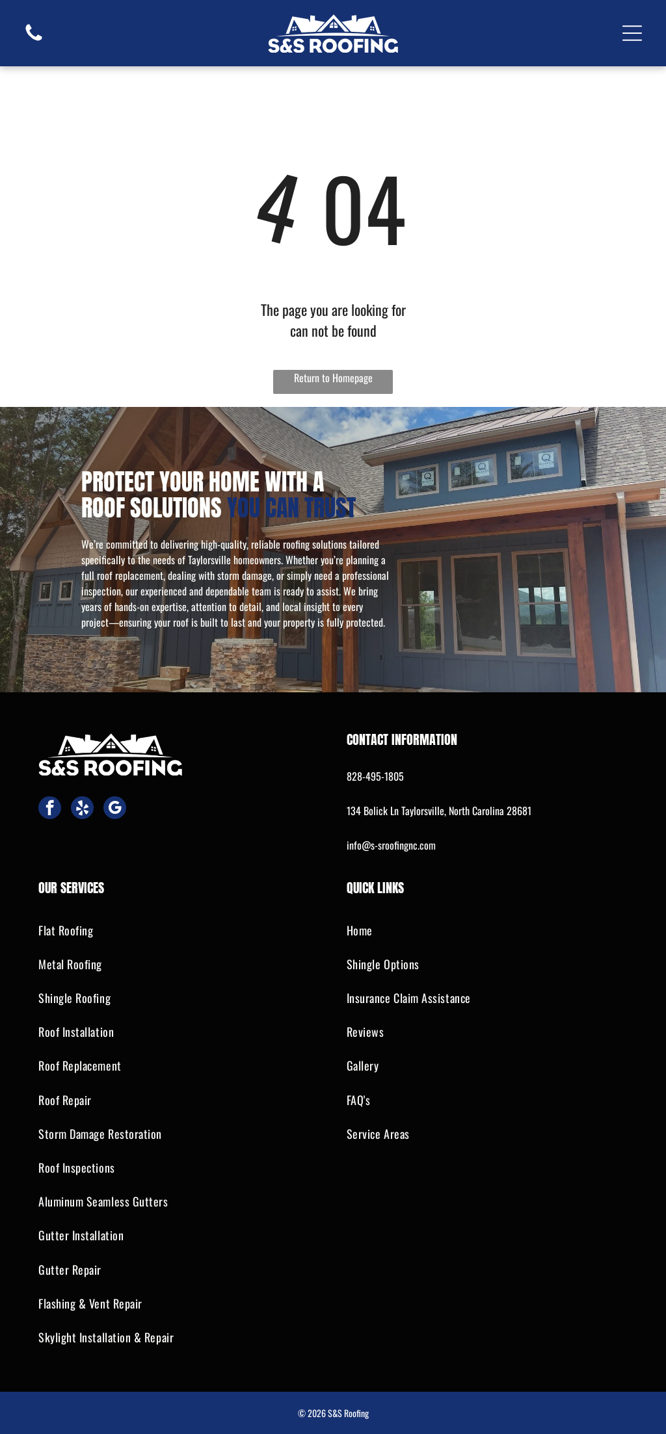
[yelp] (82, 809)
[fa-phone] (33, 39)
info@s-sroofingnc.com (391, 845)
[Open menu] (632, 33)
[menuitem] (178, 930)
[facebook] (49, 809)
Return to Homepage (333, 377)
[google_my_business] (114, 809)
